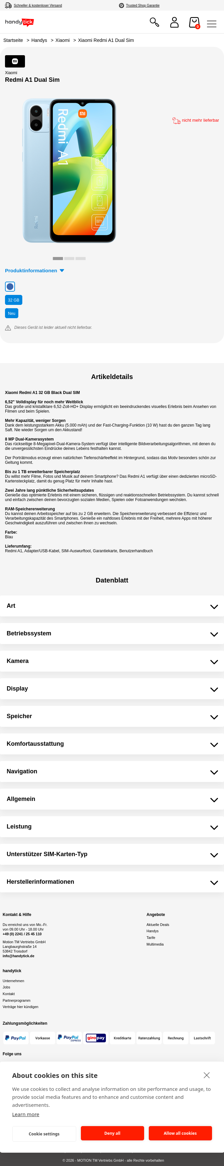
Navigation (22, 771)
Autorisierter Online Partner (148, 5)
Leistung (19, 826)
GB (13, 300)
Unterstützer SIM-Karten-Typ (47, 854)
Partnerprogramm (17, 1000)
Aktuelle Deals (157, 925)
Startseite (13, 40)
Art (11, 605)
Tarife (150, 938)
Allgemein (21, 799)
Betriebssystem (29, 633)
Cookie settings (44, 1134)
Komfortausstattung (35, 743)
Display (17, 688)
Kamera (18, 661)
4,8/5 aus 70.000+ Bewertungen (37, 5)
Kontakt (9, 994)
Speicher (19, 716)
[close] (207, 1075)
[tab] (58, 258)
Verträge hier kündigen (20, 1007)
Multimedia (155, 944)
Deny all (112, 1133)
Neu (11, 313)
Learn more (26, 1114)
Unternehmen (13, 981)
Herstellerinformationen (40, 881)
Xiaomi (63, 40)
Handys (39, 40)
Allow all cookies (180, 1133)
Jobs (6, 987)
